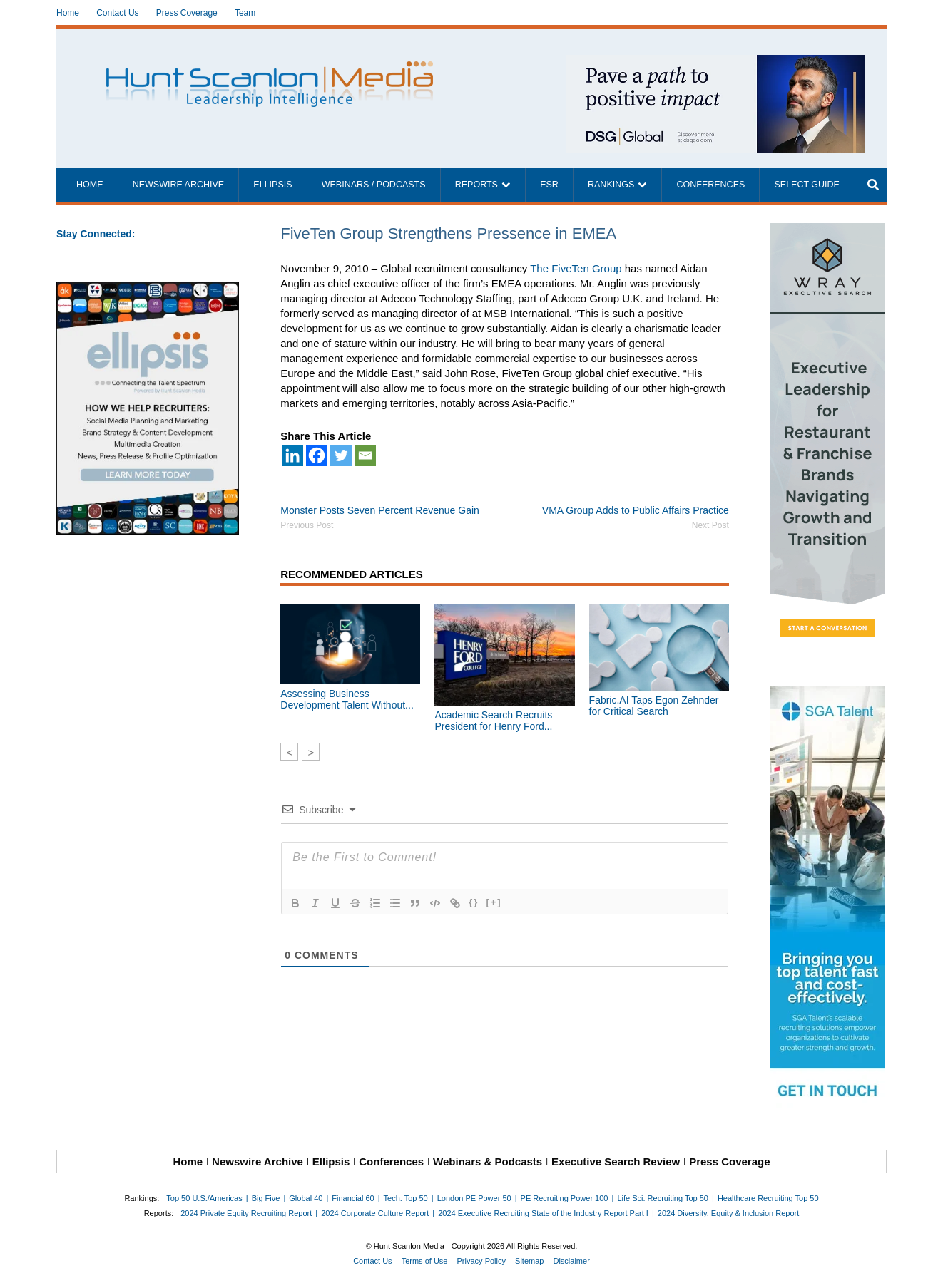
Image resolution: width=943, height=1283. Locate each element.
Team (245, 13)
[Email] (365, 455)
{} (474, 902)
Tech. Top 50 (406, 1198)
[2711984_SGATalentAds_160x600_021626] (828, 900)
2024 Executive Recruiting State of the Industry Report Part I (543, 1213)
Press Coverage (187, 13)
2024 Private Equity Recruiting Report (246, 1213)
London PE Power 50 (474, 1198)
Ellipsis (272, 185)
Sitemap (529, 1261)
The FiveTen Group (575, 268)
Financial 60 (353, 1198)
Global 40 (305, 1198)
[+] (493, 902)
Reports (476, 185)
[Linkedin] (292, 455)
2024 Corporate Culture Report (375, 1213)
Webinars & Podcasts (487, 1161)
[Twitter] (341, 455)
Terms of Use (425, 1261)
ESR (549, 185)
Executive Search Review (615, 1161)
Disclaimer (571, 1261)
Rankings (611, 185)
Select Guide (806, 185)
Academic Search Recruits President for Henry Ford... (493, 720)
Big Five (266, 1198)
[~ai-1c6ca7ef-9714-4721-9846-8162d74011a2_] (715, 62)
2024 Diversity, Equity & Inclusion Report (729, 1213)
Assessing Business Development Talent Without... (347, 699)
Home (67, 13)
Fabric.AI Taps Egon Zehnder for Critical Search (654, 705)
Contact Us (117, 13)
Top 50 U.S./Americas (204, 1198)
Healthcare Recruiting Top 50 (768, 1198)
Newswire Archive (179, 185)
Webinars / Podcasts (374, 185)
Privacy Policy (481, 1261)
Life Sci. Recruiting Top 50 (662, 1198)
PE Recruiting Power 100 (564, 1198)
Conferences (710, 185)
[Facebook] (316, 455)
